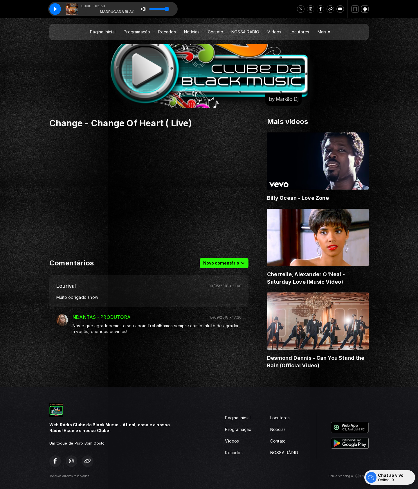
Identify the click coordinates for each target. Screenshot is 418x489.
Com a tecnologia (348, 476)
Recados (167, 31)
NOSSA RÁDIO (245, 31)
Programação (137, 31)
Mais (324, 31)
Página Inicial (103, 31)
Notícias (192, 31)
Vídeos (274, 31)
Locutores (299, 31)
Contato (215, 31)
